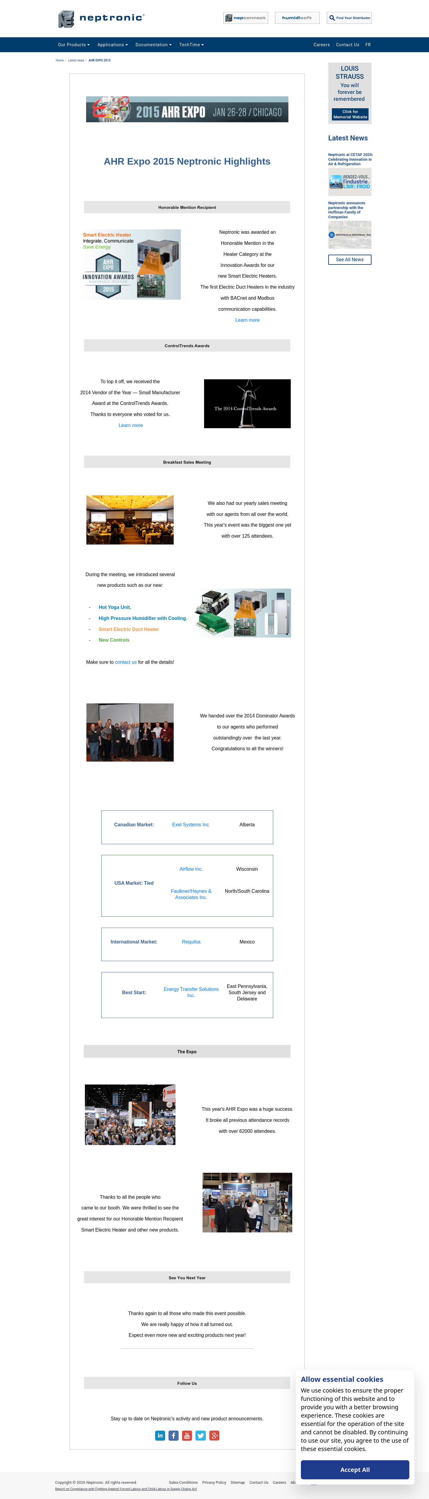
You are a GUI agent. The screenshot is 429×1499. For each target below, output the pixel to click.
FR (368, 44)
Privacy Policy (214, 1482)
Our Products (74, 44)
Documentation (154, 44)
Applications (113, 44)
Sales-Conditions (183, 1482)
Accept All (355, 1470)
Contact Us (348, 44)
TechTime (192, 44)
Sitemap (238, 1482)
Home (60, 60)
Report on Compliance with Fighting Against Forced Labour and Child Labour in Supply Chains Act (126, 1489)
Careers (322, 44)
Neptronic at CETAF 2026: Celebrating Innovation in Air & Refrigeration (350, 159)
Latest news (76, 60)
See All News (350, 259)
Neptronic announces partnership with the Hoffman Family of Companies (346, 210)
